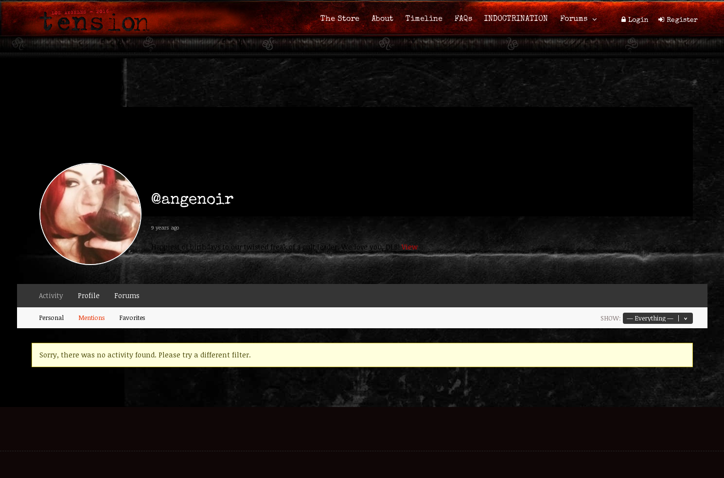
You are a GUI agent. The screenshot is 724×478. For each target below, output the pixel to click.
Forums (573, 19)
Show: (610, 318)
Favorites (132, 317)
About (382, 19)
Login (638, 20)
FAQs (463, 19)
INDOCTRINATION (516, 19)
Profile (89, 295)
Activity (51, 295)
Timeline (424, 19)
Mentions (91, 317)
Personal (51, 317)
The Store (339, 19)
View (410, 246)
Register (682, 20)
